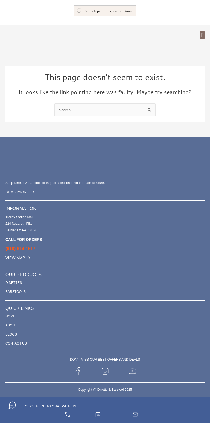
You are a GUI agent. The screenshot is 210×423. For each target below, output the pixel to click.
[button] (202, 35)
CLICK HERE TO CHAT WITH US (50, 406)
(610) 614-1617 (20, 248)
